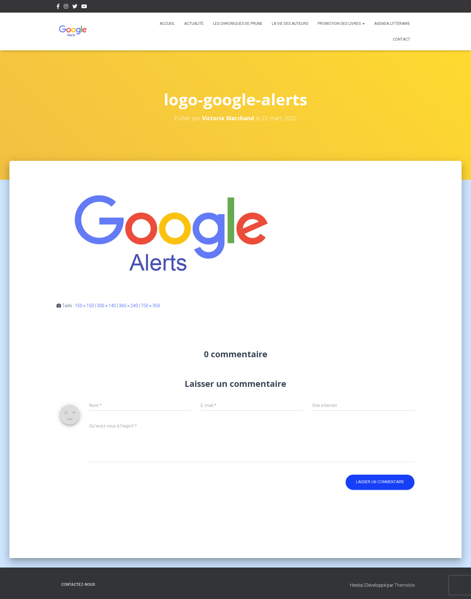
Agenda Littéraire (392, 23)
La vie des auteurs (290, 23)
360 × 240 (128, 305)
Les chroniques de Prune (237, 23)
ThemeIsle (404, 585)
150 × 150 (84, 305)
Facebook (58, 7)
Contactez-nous (78, 584)
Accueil (167, 23)
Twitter (74, 7)
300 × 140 (106, 305)
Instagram (66, 7)
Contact (401, 39)
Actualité (194, 23)
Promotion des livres (341, 23)
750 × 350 (150, 305)
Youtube (84, 7)
